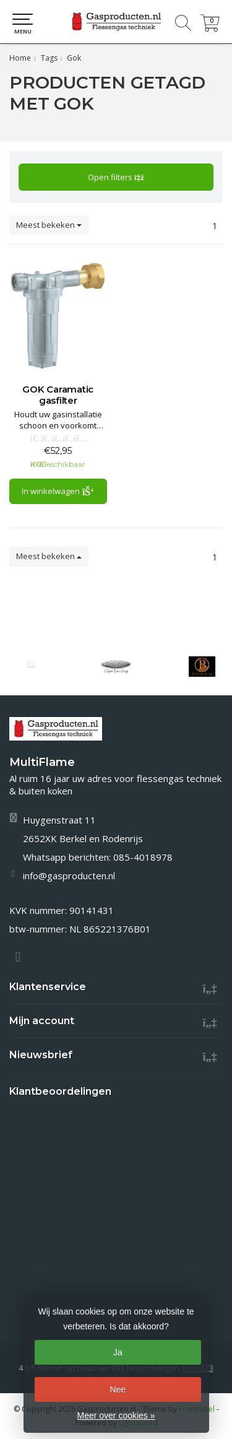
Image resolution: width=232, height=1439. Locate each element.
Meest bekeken (49, 224)
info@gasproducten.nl (69, 875)
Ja (117, 1352)
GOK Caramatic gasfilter (57, 395)
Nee (118, 1389)
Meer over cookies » (116, 1415)
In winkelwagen (58, 491)
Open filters (116, 177)
